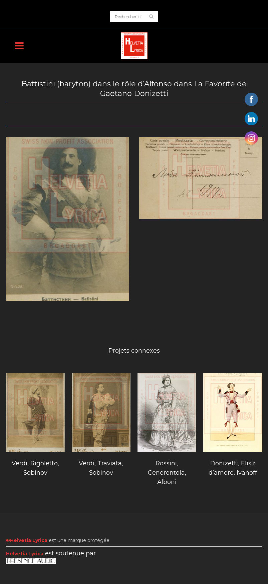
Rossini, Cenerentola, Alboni (167, 473)
